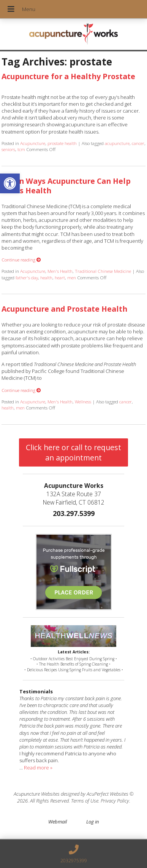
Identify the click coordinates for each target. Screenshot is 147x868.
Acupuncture (32, 143)
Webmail (57, 821)
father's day (27, 277)
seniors (8, 149)
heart (60, 277)
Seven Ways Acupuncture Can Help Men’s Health (66, 186)
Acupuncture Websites (37, 793)
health (46, 277)
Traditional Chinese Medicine (103, 271)
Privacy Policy (115, 800)
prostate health (62, 143)
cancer (138, 143)
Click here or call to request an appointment (73, 452)
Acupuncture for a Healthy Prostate (68, 76)
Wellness (83, 401)
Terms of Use (84, 800)
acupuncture (117, 143)
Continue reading (21, 259)
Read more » (38, 767)
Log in (92, 821)
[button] (10, 183)
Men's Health (60, 271)
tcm (21, 149)
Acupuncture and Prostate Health (64, 309)
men (71, 277)
